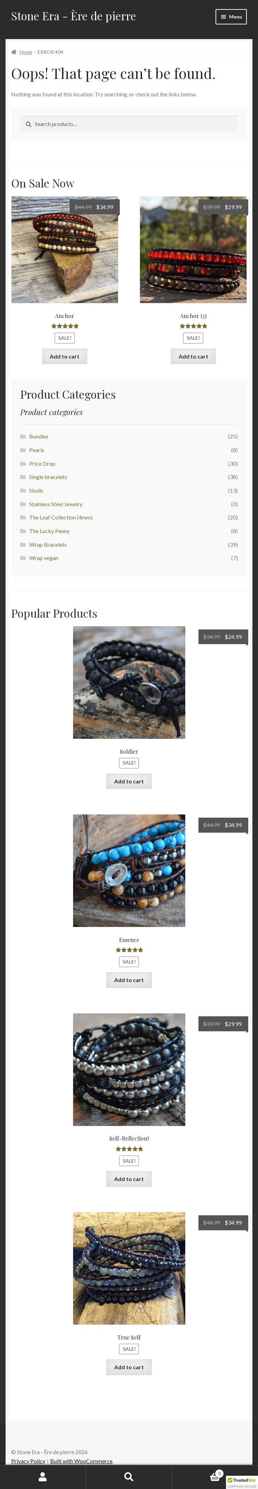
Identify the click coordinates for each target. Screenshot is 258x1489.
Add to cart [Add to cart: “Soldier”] (129, 781)
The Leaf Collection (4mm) (61, 517)
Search (129, 1477)
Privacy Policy (28, 1461)
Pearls (36, 450)
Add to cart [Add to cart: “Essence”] (129, 979)
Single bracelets (48, 476)
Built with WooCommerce (81, 1461)
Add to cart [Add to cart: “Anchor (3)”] (193, 356)
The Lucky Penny (49, 531)
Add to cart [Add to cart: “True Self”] (129, 1367)
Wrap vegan (43, 557)
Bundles (38, 436)
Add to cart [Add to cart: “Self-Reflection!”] (129, 1178)
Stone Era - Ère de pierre (73, 15)
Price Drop (42, 463)
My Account (43, 1477)
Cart (198, 1472)
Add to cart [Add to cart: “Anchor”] (64, 356)
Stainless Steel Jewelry (56, 504)
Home (25, 52)
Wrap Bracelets (48, 544)
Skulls (36, 490)
